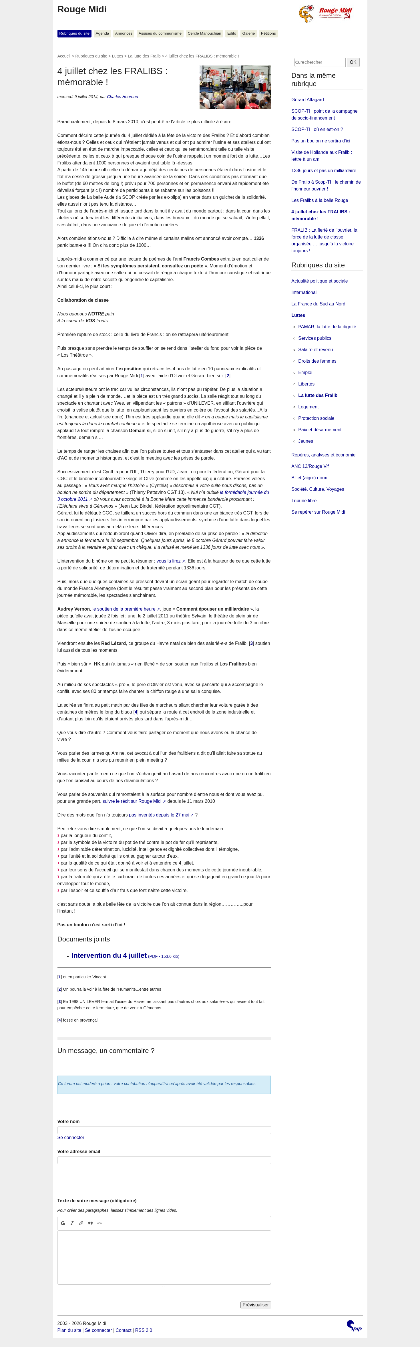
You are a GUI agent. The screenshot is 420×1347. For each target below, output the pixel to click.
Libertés (306, 384)
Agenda (102, 33)
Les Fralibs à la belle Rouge (319, 200)
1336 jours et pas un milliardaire (323, 170)
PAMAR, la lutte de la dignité (327, 326)
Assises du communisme (160, 33)
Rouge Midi (82, 9)
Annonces (123, 33)
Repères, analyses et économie (323, 454)
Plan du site (69, 1330)
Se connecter (70, 1137)
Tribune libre (304, 500)
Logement (308, 406)
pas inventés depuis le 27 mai (159, 814)
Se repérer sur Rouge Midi (318, 512)
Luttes (117, 56)
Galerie (248, 33)
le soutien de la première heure (124, 609)
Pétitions (268, 33)
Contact (123, 1330)
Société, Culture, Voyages (317, 489)
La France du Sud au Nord (318, 303)
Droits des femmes (317, 361)
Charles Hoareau (122, 96)
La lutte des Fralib (144, 56)
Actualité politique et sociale (319, 281)
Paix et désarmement (319, 429)
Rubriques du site (74, 33)
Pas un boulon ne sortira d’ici (320, 140)
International (304, 292)
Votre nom (68, 1121)
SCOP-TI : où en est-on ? (317, 129)
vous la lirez (168, 561)
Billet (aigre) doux (309, 477)
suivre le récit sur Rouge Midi (132, 801)
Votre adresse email (78, 1151)
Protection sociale (316, 418)
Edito (231, 33)
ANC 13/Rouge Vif (310, 466)
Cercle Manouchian (204, 33)
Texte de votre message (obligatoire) (97, 1200)
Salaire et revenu (315, 349)
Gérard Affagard (307, 99)
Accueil (64, 56)
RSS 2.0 (143, 1330)
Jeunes (305, 441)
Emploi (305, 372)
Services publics (314, 338)
